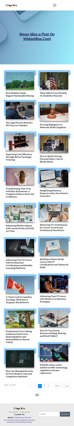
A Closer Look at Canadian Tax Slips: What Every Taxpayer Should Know (19, 299)
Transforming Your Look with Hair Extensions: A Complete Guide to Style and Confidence (20, 192)
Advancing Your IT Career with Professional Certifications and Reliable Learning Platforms (19, 263)
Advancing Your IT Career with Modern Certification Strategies (53, 299)
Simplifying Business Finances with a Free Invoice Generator (54, 193)
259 (56, 386)
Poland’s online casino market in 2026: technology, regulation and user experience (54, 368)
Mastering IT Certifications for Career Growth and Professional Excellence (53, 227)
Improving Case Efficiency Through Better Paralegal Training (19, 157)
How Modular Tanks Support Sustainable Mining (20, 94)
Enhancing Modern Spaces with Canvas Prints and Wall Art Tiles (20, 228)
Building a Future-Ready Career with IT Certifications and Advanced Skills (54, 263)
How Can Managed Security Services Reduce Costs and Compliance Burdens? (19, 373)
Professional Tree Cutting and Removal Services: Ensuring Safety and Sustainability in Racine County (19, 336)
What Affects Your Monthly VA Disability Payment (53, 94)
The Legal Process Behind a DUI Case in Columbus (19, 124)
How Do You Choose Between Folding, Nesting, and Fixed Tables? (53, 333)
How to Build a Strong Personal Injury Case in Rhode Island (51, 159)
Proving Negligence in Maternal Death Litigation (53, 126)
